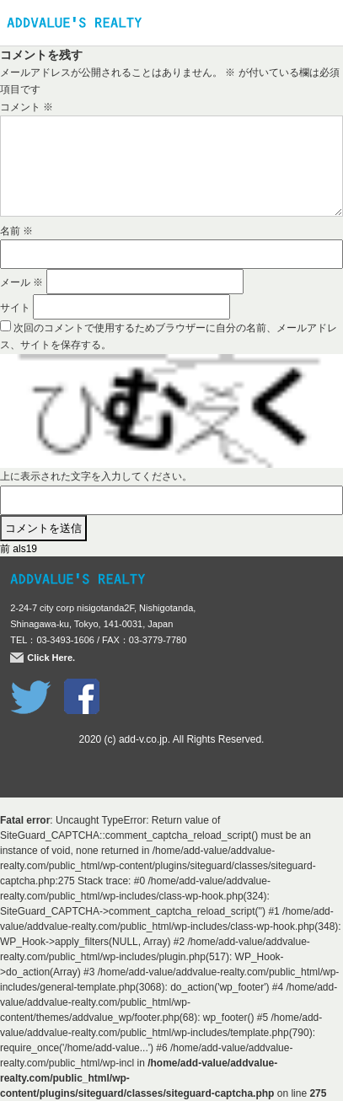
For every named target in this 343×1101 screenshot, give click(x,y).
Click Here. (51, 658)
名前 (16, 231)
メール (21, 282)
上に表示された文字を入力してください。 (96, 476)
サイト (15, 308)
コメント (26, 107)
